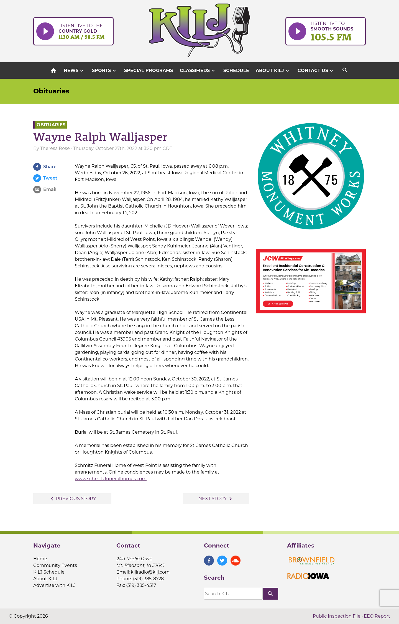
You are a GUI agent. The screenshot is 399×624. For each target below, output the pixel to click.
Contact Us (316, 70)
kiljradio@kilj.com (150, 572)
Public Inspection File (336, 616)
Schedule (236, 70)
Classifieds (198, 70)
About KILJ (273, 70)
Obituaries (51, 91)
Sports (104, 70)
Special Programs (148, 70)
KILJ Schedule (49, 572)
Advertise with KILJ (54, 585)
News (74, 70)
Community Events (55, 565)
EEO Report (377, 616)
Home (40, 558)
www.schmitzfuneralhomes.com (111, 478)
